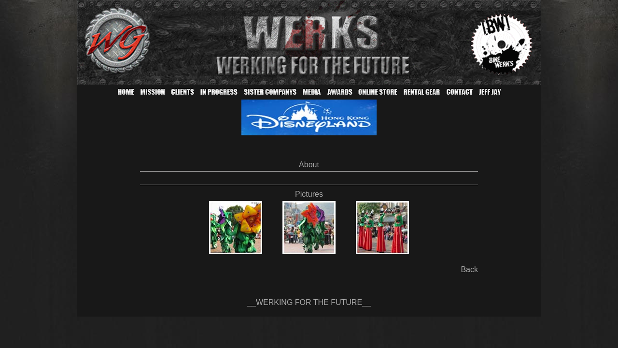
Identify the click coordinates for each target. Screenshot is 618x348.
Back (469, 269)
